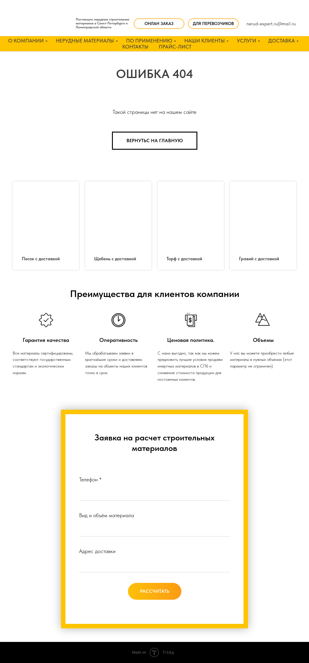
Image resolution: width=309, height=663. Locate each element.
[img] (42, 22)
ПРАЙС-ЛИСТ (175, 47)
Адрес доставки (97, 551)
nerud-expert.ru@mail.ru (271, 24)
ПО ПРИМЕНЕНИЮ (149, 41)
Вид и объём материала (106, 515)
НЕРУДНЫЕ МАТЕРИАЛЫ (85, 41)
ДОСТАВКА (281, 41)
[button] (213, 23)
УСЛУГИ (246, 41)
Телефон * (90, 479)
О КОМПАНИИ (26, 41)
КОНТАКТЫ (135, 47)
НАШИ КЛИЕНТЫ (204, 41)
